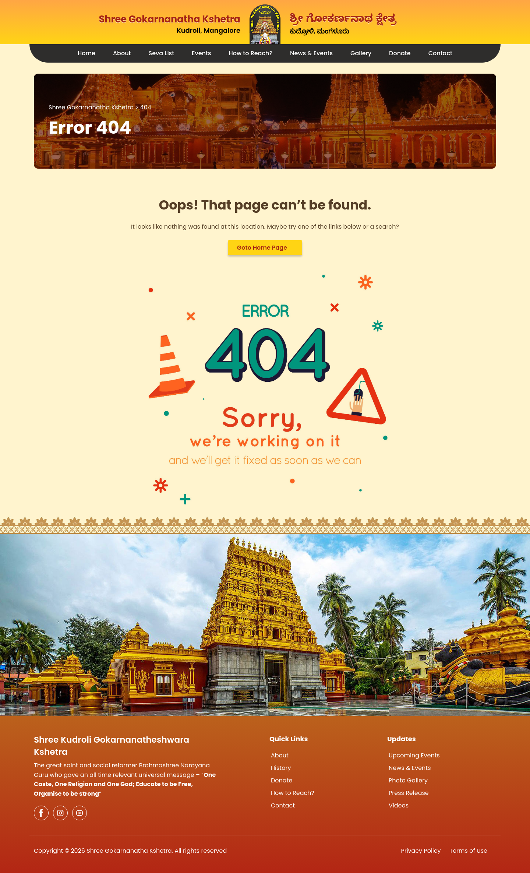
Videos (399, 805)
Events (201, 53)
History (281, 768)
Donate (400, 53)
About (122, 53)
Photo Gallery (408, 780)
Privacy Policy (421, 850)
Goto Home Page (262, 247)
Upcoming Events (414, 755)
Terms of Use (469, 850)
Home (86, 53)
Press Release (409, 793)
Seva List (161, 53)
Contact (440, 53)
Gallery (360, 53)
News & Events (311, 53)
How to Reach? (250, 53)
